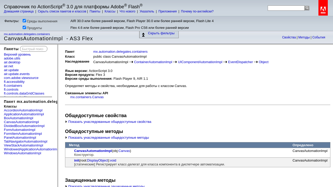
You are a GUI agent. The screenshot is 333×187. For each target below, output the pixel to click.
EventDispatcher (240, 62)
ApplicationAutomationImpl (24, 114)
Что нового (128, 11)
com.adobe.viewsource (21, 78)
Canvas (124, 151)
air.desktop (12, 62)
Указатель (147, 11)
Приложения (168, 11)
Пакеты (95, 11)
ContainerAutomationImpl (153, 62)
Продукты (32, 28)
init (76, 160)
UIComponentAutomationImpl (200, 62)
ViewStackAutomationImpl (23, 145)
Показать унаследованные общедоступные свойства (108, 122)
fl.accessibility (14, 82)
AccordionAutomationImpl (23, 110)
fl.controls (11, 89)
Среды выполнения (40, 21)
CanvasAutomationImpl (21, 122)
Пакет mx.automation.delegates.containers (46, 101)
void (113, 160)
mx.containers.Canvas (87, 97)
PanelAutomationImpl (20, 137)
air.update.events (17, 74)
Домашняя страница (19, 11)
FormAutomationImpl (19, 130)
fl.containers (13, 86)
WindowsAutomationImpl (22, 153)
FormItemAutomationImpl (23, 134)
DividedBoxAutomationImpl (24, 126)
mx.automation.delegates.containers (27, 34)
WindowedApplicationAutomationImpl (32, 149)
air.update (11, 70)
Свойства (289, 37)
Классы (110, 11)
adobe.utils (12, 58)
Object (264, 62)
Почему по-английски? (197, 11)
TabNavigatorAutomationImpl (25, 141)
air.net (8, 66)
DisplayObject (97, 160)
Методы (304, 37)
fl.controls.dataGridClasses (24, 93)
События (318, 37)
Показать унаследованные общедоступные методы (107, 137)
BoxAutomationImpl (18, 118)
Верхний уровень (17, 54)
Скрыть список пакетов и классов (62, 11)
